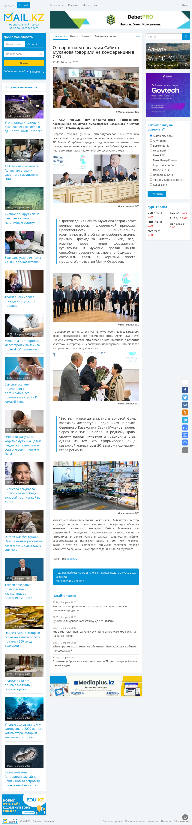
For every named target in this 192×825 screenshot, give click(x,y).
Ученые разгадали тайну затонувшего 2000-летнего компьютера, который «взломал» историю (24, 718)
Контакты (49, 821)
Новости (57, 5)
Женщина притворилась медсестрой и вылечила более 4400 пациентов (24, 332)
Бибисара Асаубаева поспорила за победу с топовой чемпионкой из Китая (24, 483)
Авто (113, 36)
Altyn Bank (159, 140)
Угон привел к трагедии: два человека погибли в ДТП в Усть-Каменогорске (24, 114)
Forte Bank (159, 150)
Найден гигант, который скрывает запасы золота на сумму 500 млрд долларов (24, 627)
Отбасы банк (161, 170)
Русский (23, 5)
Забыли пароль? (14, 71)
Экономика (101, 36)
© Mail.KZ (25, 821)
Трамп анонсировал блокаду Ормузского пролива (24, 289)
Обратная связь (182, 821)
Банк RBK (159, 155)
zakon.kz (72, 558)
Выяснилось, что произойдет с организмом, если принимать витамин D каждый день (24, 380)
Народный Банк (163, 175)
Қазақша (9, 5)
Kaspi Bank (160, 184)
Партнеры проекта (112, 821)
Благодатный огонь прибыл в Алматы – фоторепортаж (24, 672)
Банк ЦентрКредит (165, 160)
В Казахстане (60, 36)
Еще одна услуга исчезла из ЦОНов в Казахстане (24, 247)
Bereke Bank (161, 145)
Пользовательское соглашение (142, 821)
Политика (86, 36)
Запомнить (37, 71)
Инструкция (90, 5)
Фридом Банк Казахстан (168, 180)
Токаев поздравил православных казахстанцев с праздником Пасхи (24, 579)
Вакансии (166, 821)
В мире (74, 36)
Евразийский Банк (165, 165)
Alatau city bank (163, 136)
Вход (185, 5)
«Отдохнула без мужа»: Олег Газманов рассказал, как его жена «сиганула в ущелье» (24, 531)
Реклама (73, 5)
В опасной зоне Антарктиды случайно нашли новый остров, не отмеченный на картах (24, 766)
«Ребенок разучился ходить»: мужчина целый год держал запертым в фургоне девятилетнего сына (24, 433)
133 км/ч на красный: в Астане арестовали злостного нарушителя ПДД (24, 160)
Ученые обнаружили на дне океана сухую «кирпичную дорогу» (24, 206)
